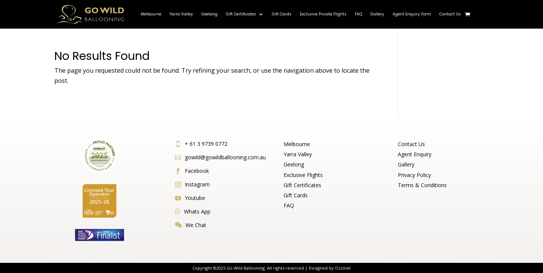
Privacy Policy (414, 174)
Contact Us (450, 14)
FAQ (358, 14)
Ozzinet (343, 268)
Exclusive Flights (303, 174)
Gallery (377, 14)
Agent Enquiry (414, 154)
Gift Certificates (241, 14)
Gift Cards (281, 14)
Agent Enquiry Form (412, 14)
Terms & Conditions (422, 185)
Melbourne (151, 14)
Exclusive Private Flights (323, 14)
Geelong (209, 14)
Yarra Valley (181, 14)
